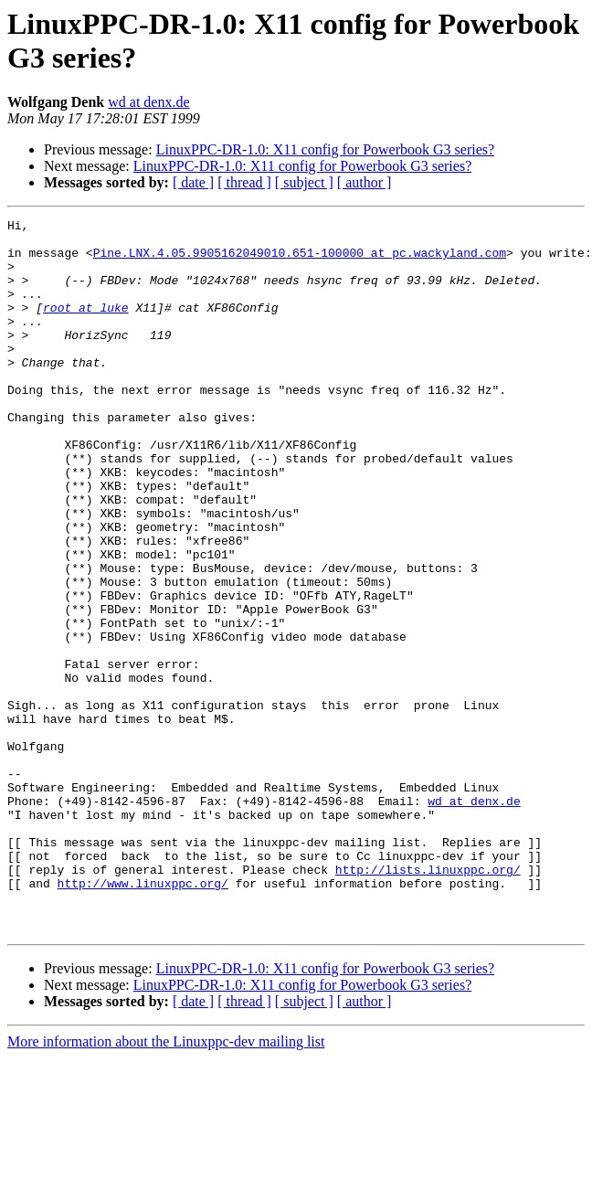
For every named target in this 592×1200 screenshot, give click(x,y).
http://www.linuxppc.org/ (143, 1017)
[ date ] (193, 182)
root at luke (86, 326)
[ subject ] (304, 182)
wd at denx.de (148, 102)
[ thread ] (244, 182)
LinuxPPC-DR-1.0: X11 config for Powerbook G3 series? (325, 149)
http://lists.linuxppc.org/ (428, 1001)
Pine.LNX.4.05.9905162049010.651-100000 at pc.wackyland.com (299, 260)
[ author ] (364, 182)
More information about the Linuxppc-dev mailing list (165, 1184)
